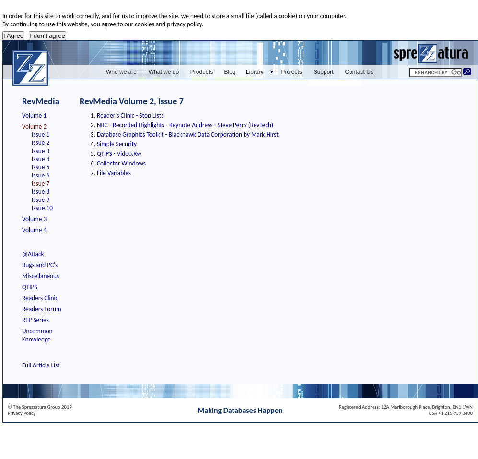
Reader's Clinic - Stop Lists (130, 115)
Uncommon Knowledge (37, 335)
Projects (291, 72)
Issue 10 (42, 208)
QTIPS (29, 287)
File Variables (114, 173)
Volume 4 (34, 230)
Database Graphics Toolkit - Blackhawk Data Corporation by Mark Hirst (188, 134)
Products (201, 72)
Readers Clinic (40, 298)
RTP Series (35, 320)
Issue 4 (40, 159)
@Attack (33, 254)
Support (324, 72)
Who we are (121, 72)
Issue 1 (40, 134)
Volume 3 (34, 219)
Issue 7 (40, 183)
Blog (229, 72)
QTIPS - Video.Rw (119, 154)
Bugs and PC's (40, 265)
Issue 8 (40, 192)
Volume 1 (34, 115)
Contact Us (359, 72)
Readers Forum (41, 309)
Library (255, 72)
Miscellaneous (40, 276)
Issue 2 (40, 143)
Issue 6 (40, 175)
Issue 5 (40, 167)
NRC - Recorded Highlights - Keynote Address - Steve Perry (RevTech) (185, 125)
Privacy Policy (21, 413)
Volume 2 (34, 126)
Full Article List (41, 365)
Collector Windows (121, 163)
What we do (164, 72)
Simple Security (117, 144)
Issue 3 (40, 151)
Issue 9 (40, 200)
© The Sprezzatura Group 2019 (40, 407)
